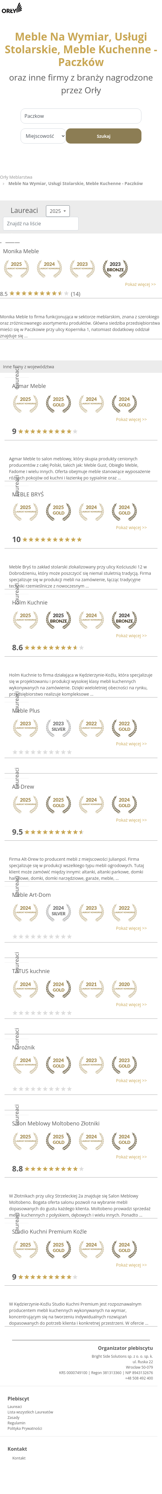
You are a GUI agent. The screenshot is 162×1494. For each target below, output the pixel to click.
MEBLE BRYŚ (28, 494)
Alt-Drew (23, 786)
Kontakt (18, 1458)
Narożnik (23, 1047)
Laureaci (15, 1406)
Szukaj (103, 136)
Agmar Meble (29, 385)
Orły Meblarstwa (16, 177)
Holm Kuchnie (29, 602)
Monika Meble (21, 251)
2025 (56, 211)
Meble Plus (26, 710)
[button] (78, 284)
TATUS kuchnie (31, 971)
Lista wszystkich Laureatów (30, 1412)
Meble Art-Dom (31, 894)
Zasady (13, 1417)
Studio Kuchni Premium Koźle (49, 1231)
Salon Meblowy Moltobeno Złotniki (55, 1123)
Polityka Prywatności (25, 1428)
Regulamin (16, 1423)
